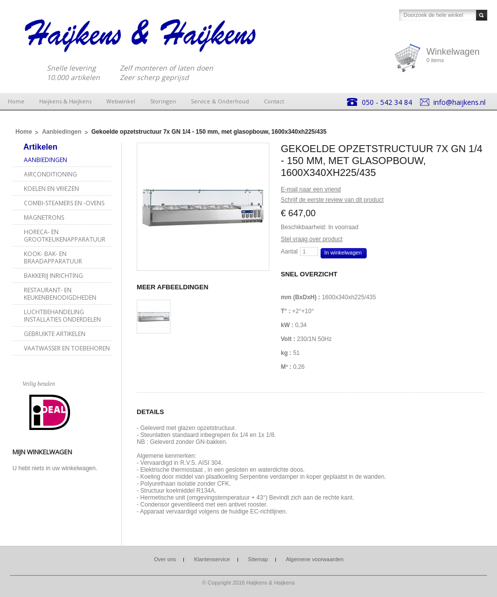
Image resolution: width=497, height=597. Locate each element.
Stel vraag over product (311, 239)
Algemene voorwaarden (314, 559)
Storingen (163, 101)
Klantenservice (212, 559)
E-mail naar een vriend (311, 189)
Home (16, 101)
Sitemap (258, 559)
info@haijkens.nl (459, 102)
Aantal (289, 251)
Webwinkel (120, 101)
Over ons (165, 559)
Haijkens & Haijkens (65, 101)
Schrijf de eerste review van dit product (332, 199)
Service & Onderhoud (220, 101)
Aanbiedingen (61, 131)
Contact (274, 101)
